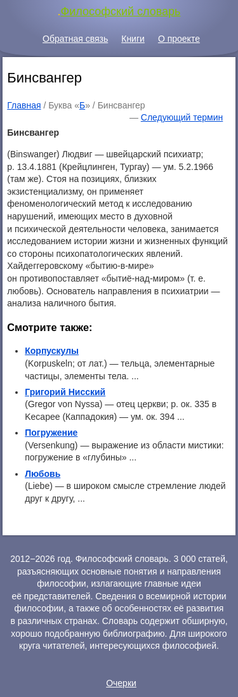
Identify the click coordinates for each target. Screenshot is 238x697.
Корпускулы (52, 351)
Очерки (121, 683)
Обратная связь (75, 39)
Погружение (51, 432)
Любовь (42, 474)
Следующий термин (182, 117)
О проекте (179, 39)
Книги (133, 39)
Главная (24, 105)
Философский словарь (121, 11)
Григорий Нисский (65, 392)
